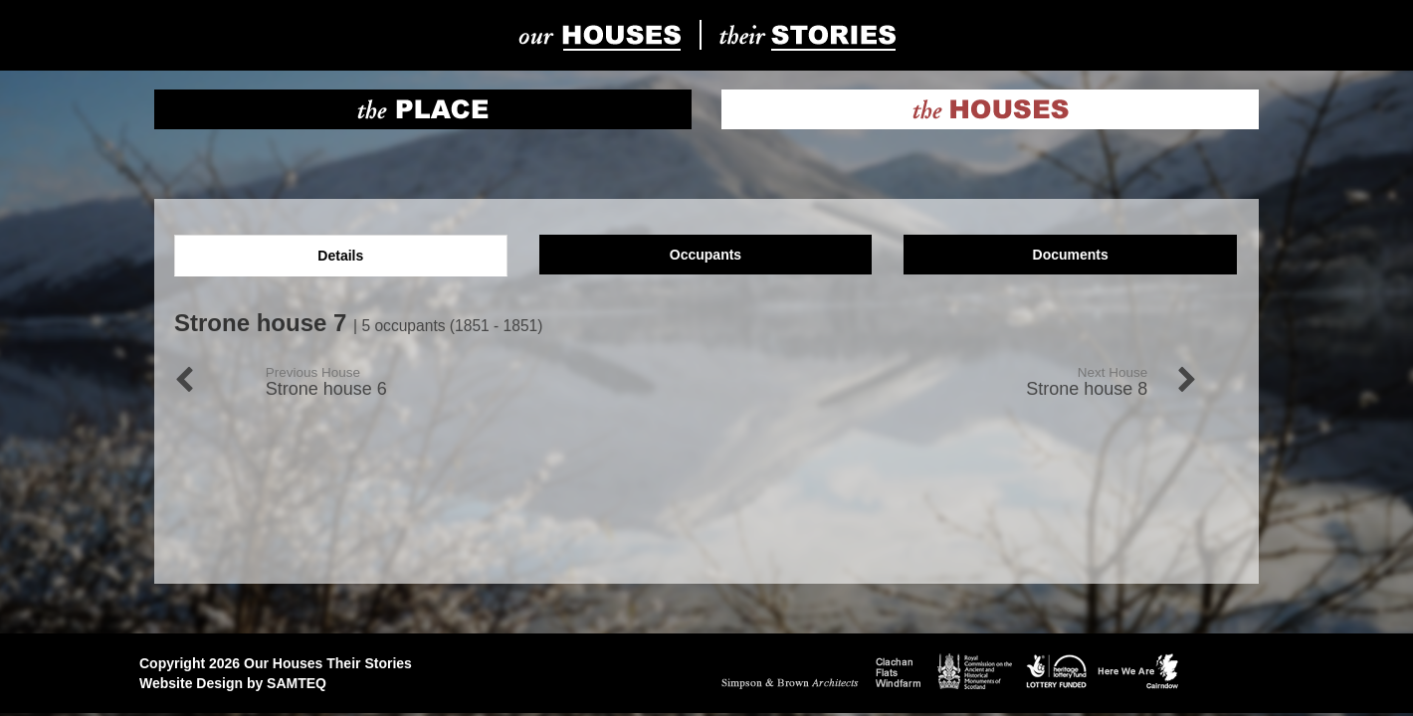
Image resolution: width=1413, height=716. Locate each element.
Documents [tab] (1071, 255)
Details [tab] (340, 256)
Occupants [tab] (705, 255)
